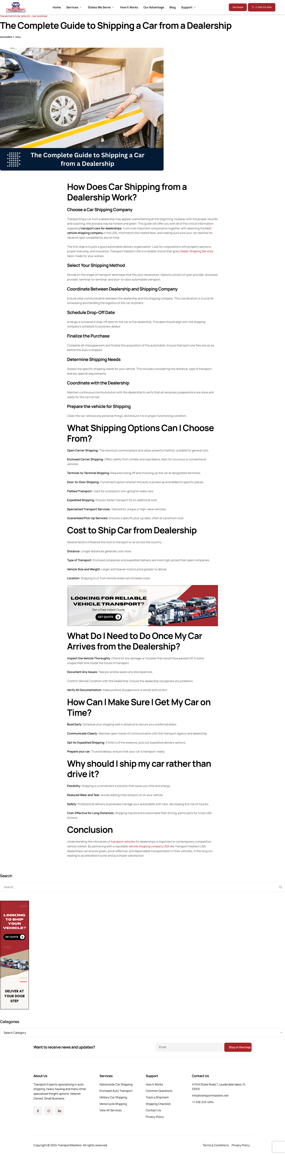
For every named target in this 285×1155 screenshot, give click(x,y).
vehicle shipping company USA (149, 846)
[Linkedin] (59, 1110)
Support (188, 7)
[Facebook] (38, 1110)
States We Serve (101, 7)
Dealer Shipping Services (196, 251)
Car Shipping (39, 16)
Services (73, 7)
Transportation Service (15, 16)
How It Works (129, 7)
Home (57, 7)
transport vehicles (122, 842)
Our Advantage (153, 7)
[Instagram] (48, 1110)
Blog (173, 7)
